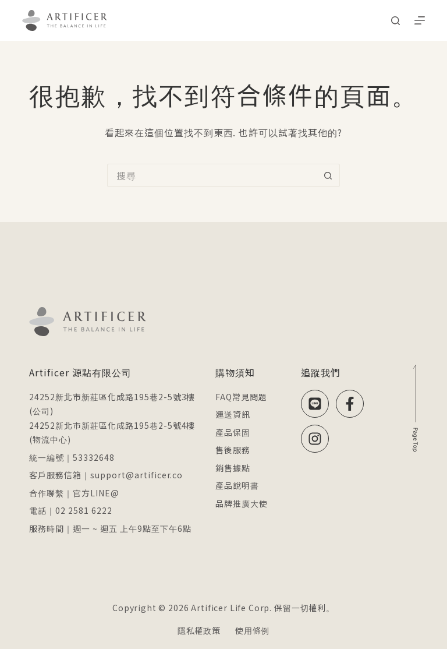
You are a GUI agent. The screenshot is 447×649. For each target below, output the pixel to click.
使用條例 (252, 630)
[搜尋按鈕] (328, 175)
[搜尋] (395, 20)
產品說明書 (237, 485)
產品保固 (232, 432)
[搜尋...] (212, 175)
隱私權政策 (199, 630)
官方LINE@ (96, 493)
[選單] (419, 20)
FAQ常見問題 (241, 397)
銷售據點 (232, 468)
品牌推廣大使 (241, 503)
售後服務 (232, 450)
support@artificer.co (136, 475)
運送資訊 (232, 414)
